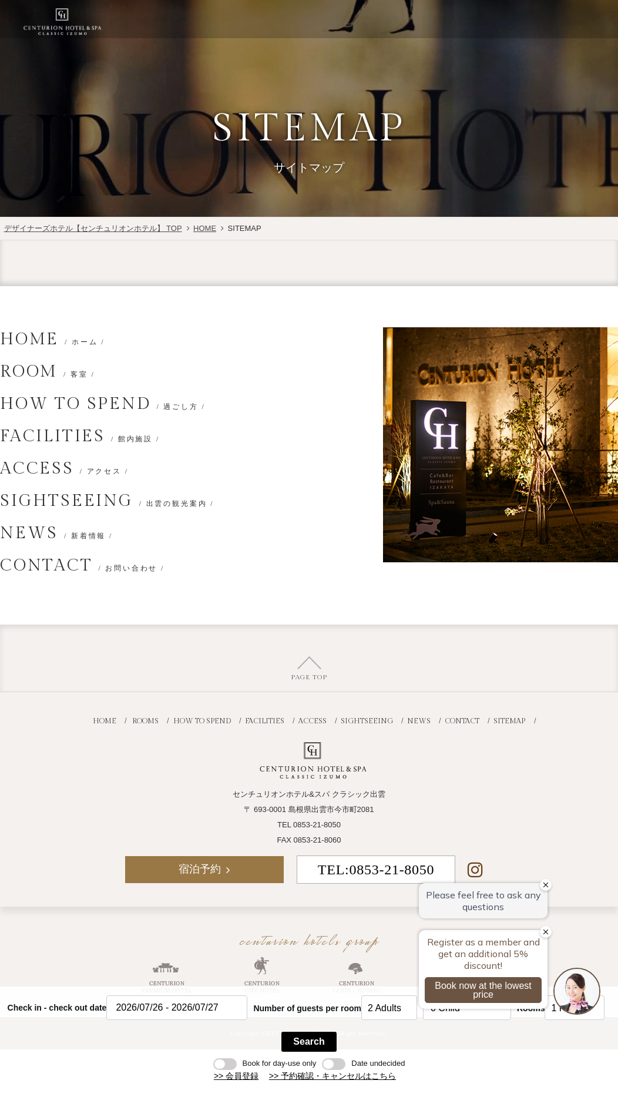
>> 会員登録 (236, 1076)
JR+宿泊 (435, 19)
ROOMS (145, 721)
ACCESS (64, 468)
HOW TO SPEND (103, 404)
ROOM (47, 371)
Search (308, 1041)
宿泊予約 (508, 19)
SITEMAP (509, 721)
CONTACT (82, 565)
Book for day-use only (265, 1063)
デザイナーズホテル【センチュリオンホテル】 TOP (93, 228)
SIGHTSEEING (107, 501)
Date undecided (363, 1063)
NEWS (56, 533)
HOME (204, 228)
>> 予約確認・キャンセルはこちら (332, 1076)
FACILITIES (80, 436)
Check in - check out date (57, 1007)
